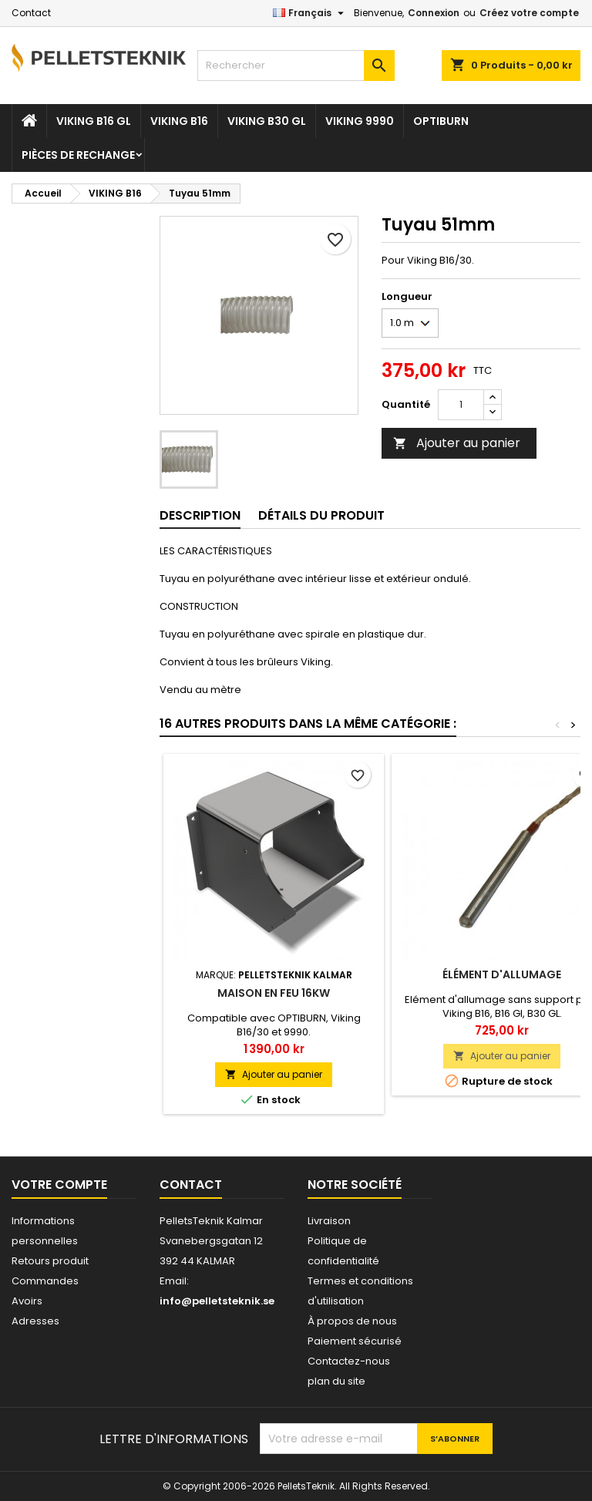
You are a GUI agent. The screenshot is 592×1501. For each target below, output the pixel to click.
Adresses (35, 1321)
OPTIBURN (441, 121)
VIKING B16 (179, 121)
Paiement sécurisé (355, 1341)
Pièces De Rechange (78, 155)
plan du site (336, 1381)
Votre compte (59, 1184)
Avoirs (27, 1301)
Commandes (45, 1281)
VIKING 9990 (359, 121)
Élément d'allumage (501, 974)
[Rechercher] (296, 65)
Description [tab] (200, 515)
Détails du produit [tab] (321, 515)
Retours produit (50, 1261)
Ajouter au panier (456, 443)
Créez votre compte (529, 12)
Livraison (329, 1220)
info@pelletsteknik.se (217, 1301)
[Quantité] (461, 404)
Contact (31, 12)
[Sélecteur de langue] (310, 13)
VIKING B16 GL (93, 121)
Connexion (433, 12)
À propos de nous (352, 1321)
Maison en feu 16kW (273, 993)
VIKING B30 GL (266, 121)
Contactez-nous (349, 1361)
